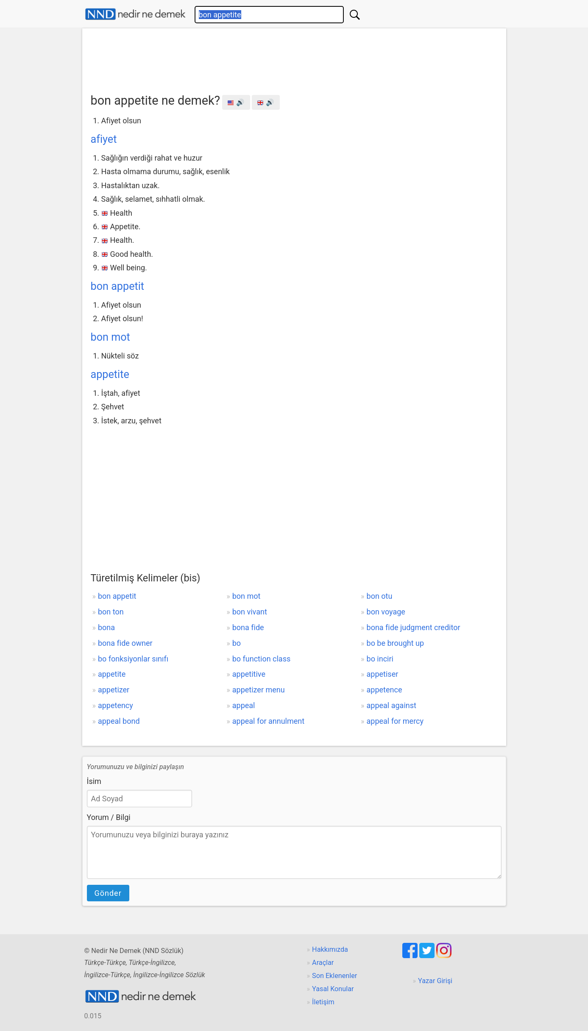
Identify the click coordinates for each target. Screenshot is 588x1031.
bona (106, 627)
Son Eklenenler (334, 976)
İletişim (323, 1002)
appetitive (248, 674)
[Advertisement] (294, 58)
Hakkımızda (330, 949)
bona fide (248, 627)
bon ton (111, 611)
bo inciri (380, 658)
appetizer (113, 689)
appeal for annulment (268, 721)
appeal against (391, 705)
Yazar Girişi (435, 981)
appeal (243, 705)
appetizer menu (258, 689)
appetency (115, 705)
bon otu (380, 596)
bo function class (261, 658)
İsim (94, 781)
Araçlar (323, 963)
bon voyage (386, 611)
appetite (110, 374)
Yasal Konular (333, 989)
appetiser (383, 674)
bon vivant (249, 611)
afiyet (104, 139)
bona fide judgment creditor (413, 627)
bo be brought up (395, 643)
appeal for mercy (395, 721)
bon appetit (118, 286)
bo (236, 643)
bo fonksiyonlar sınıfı (133, 658)
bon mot (110, 337)
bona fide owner (125, 643)
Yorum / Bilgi (109, 817)
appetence (384, 689)
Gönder (108, 893)
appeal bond (119, 721)
